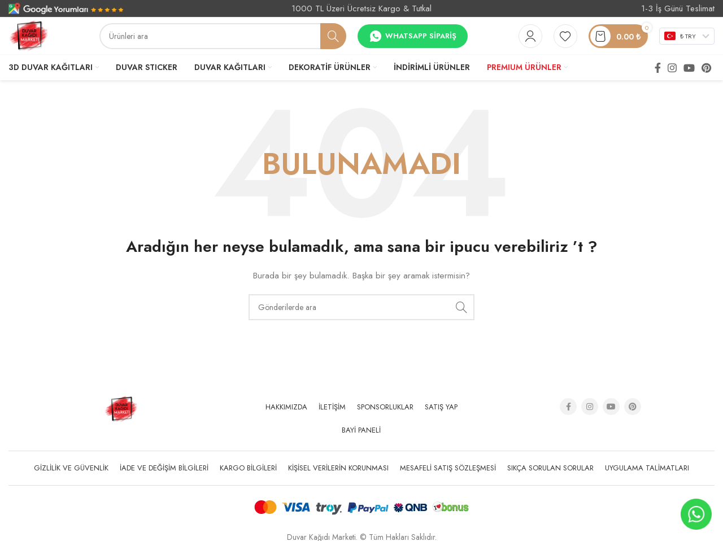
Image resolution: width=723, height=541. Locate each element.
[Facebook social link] (657, 67)
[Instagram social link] (672, 67)
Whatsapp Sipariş (412, 36)
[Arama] (223, 36)
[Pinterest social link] (706, 67)
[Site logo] (28, 35)
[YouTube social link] (689, 67)
